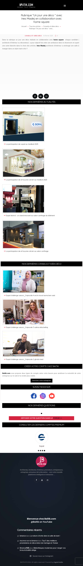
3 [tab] (42, 450)
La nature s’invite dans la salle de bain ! (45, 536)
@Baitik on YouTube (41, 521)
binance (23, 536)
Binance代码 (24, 548)
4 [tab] (44, 450)
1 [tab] (41, 413)
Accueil (24, 26)
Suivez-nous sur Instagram (43, 556)
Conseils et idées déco (51, 26)
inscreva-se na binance (29, 541)
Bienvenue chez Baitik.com (41, 518)
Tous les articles (35, 26)
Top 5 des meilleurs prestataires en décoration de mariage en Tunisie (39, 542)
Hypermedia (58, 562)
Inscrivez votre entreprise (41, 380)
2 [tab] (40, 450)
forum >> (57, 418)
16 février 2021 (48, 36)
